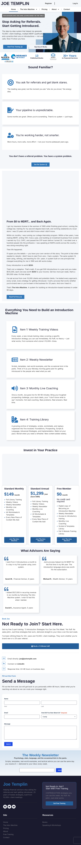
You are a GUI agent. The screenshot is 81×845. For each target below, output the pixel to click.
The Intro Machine (28, 9)
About (55, 9)
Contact (67, 9)
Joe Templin (15, 3)
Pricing (44, 9)
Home (13, 9)
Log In (75, 3)
